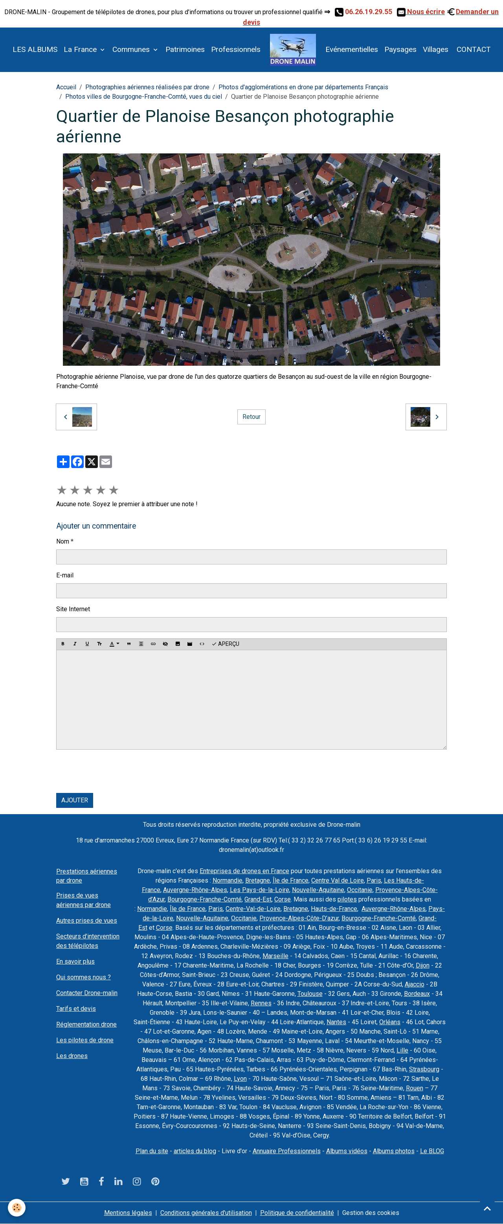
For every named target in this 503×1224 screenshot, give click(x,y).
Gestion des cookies (370, 1213)
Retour (251, 416)
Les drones (72, 1056)
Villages (435, 49)
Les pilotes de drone (85, 1040)
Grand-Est (258, 899)
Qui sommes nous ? (83, 977)
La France (81, 49)
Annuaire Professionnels (287, 1151)
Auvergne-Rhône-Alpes (195, 890)
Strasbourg (424, 1069)
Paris (374, 880)
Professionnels (236, 49)
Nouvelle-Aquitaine (318, 890)
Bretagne (257, 880)
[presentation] (116, 771)
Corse (282, 899)
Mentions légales (128, 1213)
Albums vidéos (346, 1151)
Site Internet (73, 609)
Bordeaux (417, 993)
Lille (402, 1050)
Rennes (261, 1003)
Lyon (240, 1078)
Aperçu (225, 644)
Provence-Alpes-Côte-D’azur (299, 918)
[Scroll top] (487, 1208)
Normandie (227, 880)
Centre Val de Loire (337, 880)
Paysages (400, 49)
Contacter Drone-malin (86, 993)
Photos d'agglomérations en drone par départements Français (303, 87)
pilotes (347, 899)
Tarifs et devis (76, 1008)
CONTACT (473, 49)
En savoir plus (75, 961)
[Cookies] (17, 1208)
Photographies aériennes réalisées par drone (147, 87)
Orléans (389, 1022)
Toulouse (310, 993)
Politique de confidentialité (297, 1213)
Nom (62, 541)
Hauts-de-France (334, 908)
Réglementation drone (86, 1024)
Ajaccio (414, 984)
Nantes (336, 1022)
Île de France (290, 880)
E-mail (64, 575)
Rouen (414, 1088)
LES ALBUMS (35, 49)
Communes (132, 49)
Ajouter (74, 800)
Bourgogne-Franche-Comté (204, 899)
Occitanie (360, 890)
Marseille (275, 956)
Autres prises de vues (86, 920)
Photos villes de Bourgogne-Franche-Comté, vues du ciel (143, 96)
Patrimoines (185, 49)
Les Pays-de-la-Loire (259, 890)
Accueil (66, 87)
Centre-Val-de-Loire (253, 908)
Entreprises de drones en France (244, 871)
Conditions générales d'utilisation (206, 1213)
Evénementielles (351, 49)
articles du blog (195, 1151)
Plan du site (152, 1151)
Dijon (423, 965)
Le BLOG (432, 1151)
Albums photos (394, 1151)
